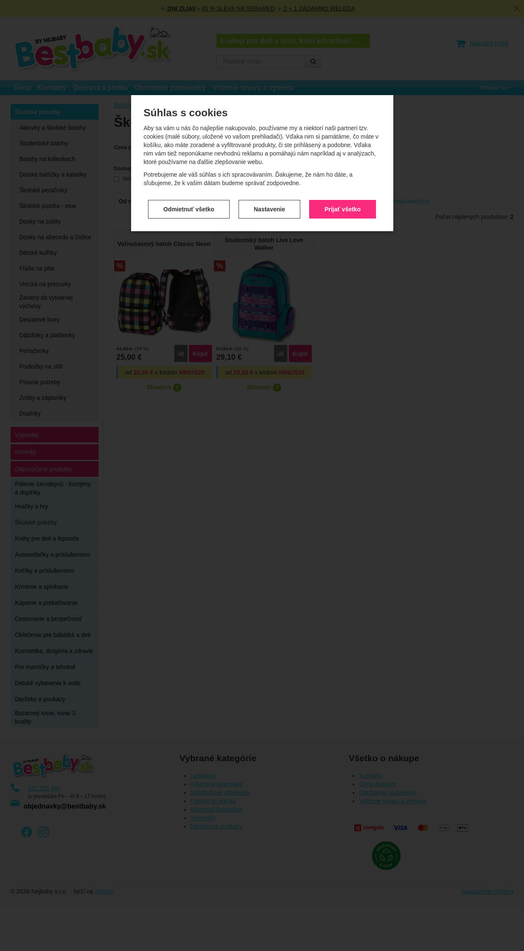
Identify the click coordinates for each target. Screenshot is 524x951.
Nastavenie (269, 171)
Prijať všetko (342, 171)
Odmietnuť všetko (188, 171)
